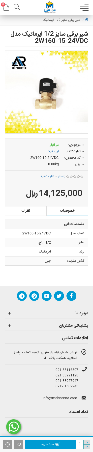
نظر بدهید (47, 176)
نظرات (26, 211)
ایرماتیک (53, 151)
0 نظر (61, 176)
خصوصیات (67, 211)
